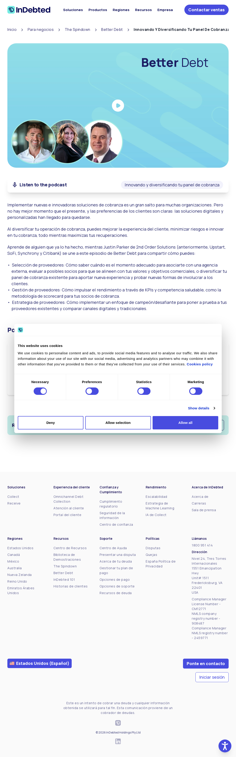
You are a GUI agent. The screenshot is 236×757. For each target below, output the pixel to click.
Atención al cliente (68, 508)
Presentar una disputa (118, 554)
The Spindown (65, 566)
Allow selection (117, 423)
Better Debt (63, 573)
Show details (198, 408)
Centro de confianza (116, 524)
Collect (13, 496)
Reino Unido (17, 581)
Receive (14, 503)
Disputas (153, 548)
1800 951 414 (202, 545)
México (13, 561)
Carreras (199, 503)
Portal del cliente (67, 515)
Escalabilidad (156, 496)
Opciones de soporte (117, 586)
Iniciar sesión (212, 677)
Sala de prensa (204, 510)
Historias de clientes (70, 586)
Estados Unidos (20, 548)
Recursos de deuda (116, 593)
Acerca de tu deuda (116, 561)
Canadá (13, 554)
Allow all (185, 423)
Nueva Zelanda (19, 574)
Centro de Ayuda (113, 548)
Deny (50, 423)
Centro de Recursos (70, 548)
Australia (14, 568)
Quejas (151, 554)
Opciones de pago (115, 579)
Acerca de (200, 496)
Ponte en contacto (206, 663)
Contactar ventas (206, 9)
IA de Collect (156, 515)
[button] (224, 745)
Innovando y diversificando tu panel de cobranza (172, 185)
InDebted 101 (64, 579)
